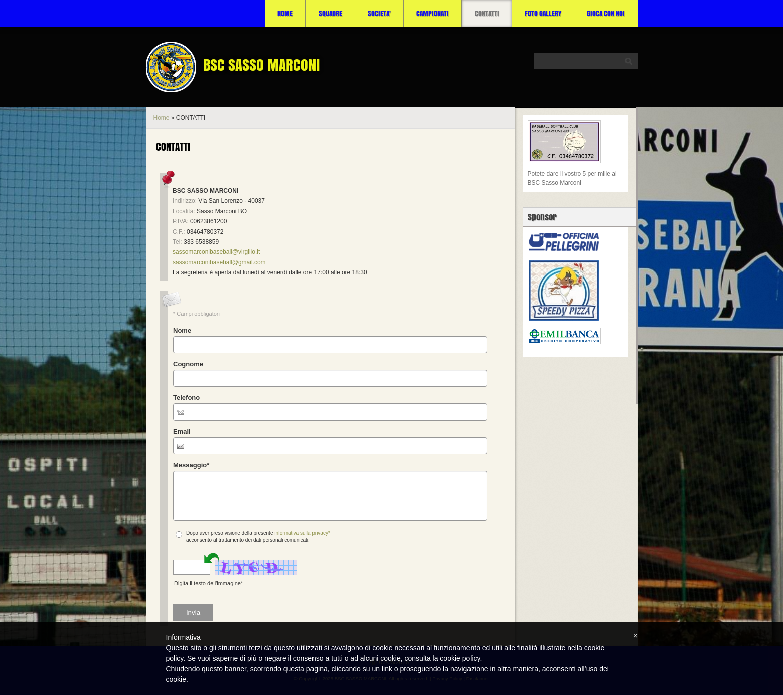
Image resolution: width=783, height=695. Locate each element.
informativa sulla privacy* (302, 533)
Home (285, 13)
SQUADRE (330, 13)
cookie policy (460, 658)
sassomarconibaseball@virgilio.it (216, 251)
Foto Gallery (543, 13)
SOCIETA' (379, 13)
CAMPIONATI (432, 13)
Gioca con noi (606, 13)
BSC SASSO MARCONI (261, 65)
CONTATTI (487, 13)
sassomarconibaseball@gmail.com (219, 262)
